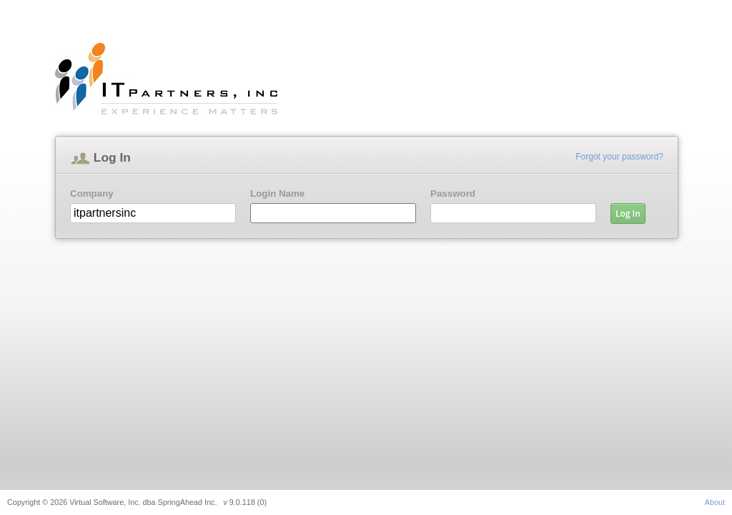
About (715, 502)
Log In (627, 213)
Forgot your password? (619, 157)
